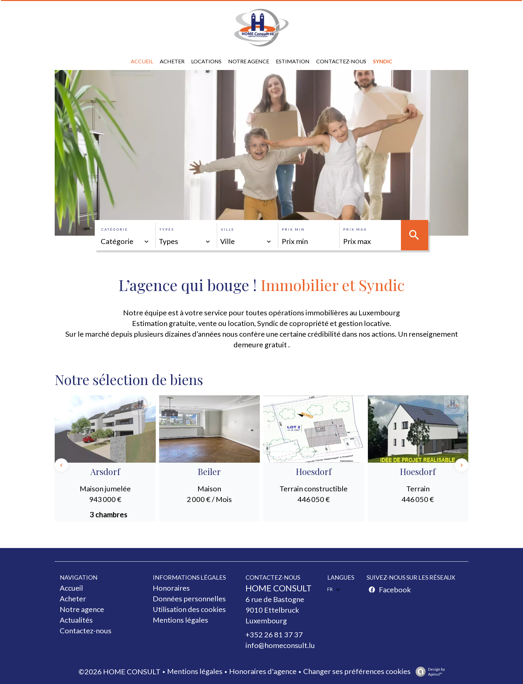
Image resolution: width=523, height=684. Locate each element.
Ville (227, 229)
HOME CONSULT (278, 588)
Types (166, 229)
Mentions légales (194, 671)
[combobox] (125, 241)
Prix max (355, 229)
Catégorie (114, 229)
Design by (428, 672)
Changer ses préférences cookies (357, 671)
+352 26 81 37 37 (274, 634)
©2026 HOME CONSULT (119, 671)
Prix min (293, 229)
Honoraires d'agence (263, 671)
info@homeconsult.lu (280, 645)
